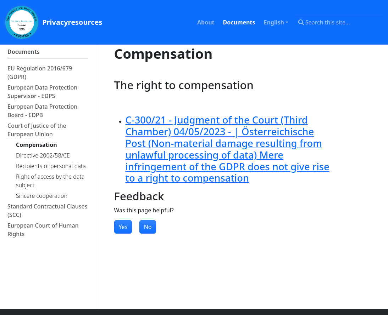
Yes (123, 227)
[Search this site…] (339, 22)
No (148, 227)
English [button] (274, 22)
